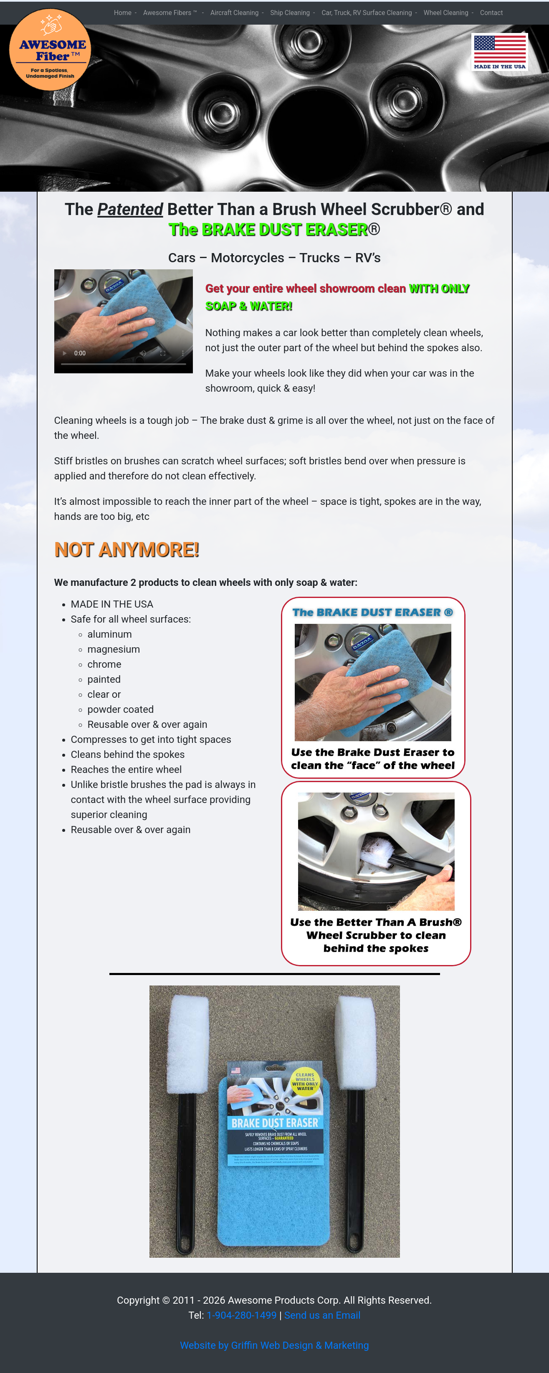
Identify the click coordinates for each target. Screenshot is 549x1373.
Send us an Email (322, 1315)
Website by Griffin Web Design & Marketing (274, 1345)
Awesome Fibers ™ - (173, 13)
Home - (125, 13)
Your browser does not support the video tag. (123, 321)
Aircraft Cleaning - (237, 13)
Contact (491, 13)
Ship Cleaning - (293, 13)
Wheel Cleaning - (448, 13)
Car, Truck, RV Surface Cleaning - (369, 13)
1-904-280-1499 (242, 1315)
